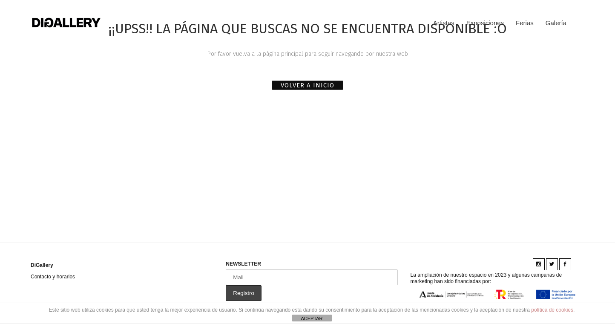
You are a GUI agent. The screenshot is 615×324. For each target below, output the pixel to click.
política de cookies (552, 310)
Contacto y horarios (53, 277)
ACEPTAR (311, 318)
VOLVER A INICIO (307, 85)
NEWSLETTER (243, 264)
